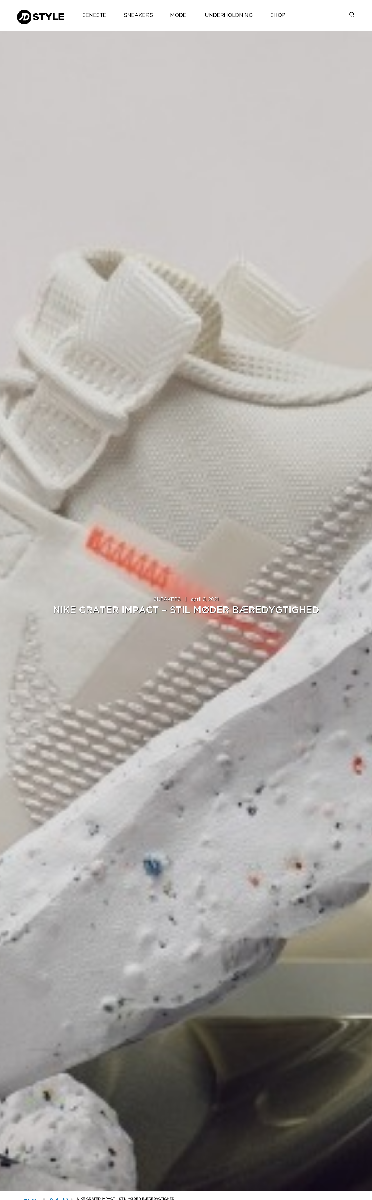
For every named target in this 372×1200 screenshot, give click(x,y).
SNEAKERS (138, 15)
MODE (178, 15)
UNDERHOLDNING (229, 15)
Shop (277, 15)
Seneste (94, 15)
